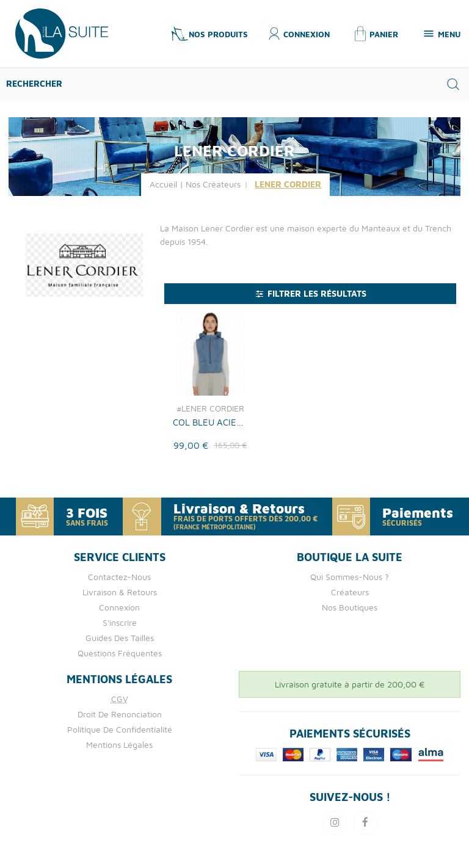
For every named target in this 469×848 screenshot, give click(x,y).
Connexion (119, 607)
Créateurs (350, 592)
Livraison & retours (119, 592)
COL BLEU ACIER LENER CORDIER (210, 421)
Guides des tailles (119, 637)
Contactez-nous (119, 576)
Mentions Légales (119, 744)
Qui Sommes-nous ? (349, 576)
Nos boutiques (349, 607)
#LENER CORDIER (210, 408)
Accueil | (166, 184)
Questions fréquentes (120, 653)
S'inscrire (120, 622)
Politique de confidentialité (119, 729)
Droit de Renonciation (120, 714)
